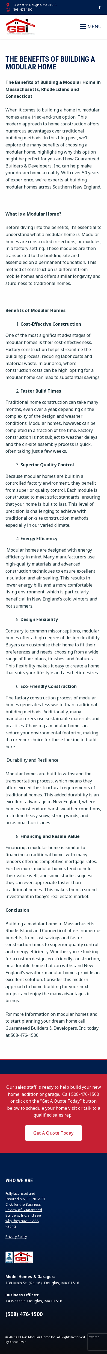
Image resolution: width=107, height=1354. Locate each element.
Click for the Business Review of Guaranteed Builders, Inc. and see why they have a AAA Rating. (23, 1215)
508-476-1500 (85, 1094)
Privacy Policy (16, 1236)
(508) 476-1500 (22, 9)
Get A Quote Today (53, 1133)
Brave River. (18, 1342)
